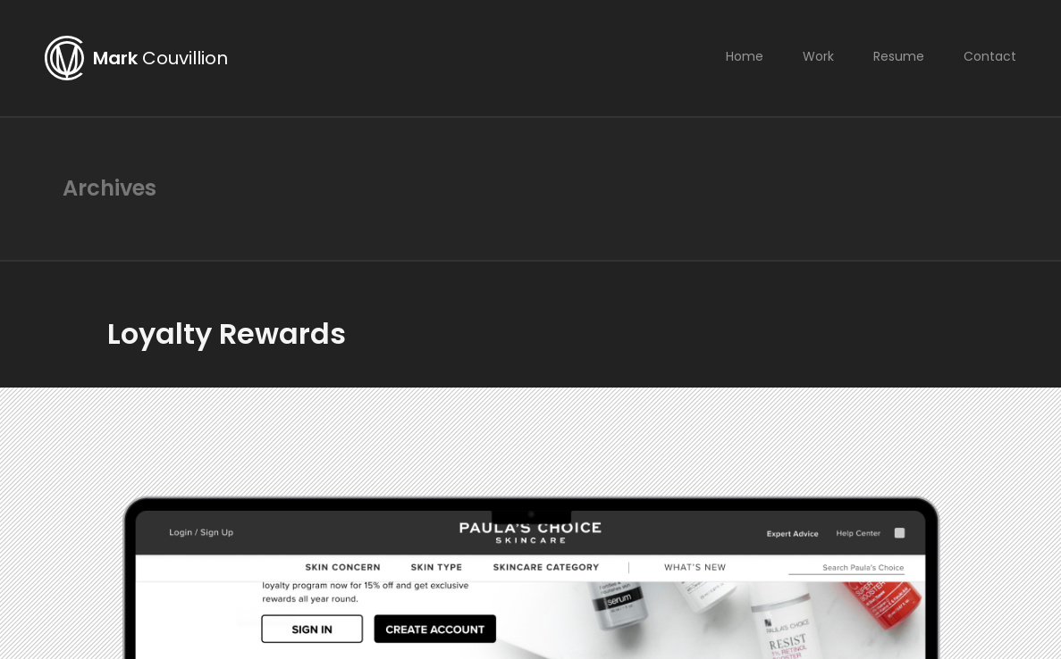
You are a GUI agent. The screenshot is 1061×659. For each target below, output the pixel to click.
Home (744, 56)
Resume (898, 56)
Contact (990, 56)
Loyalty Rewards (226, 333)
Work (818, 56)
